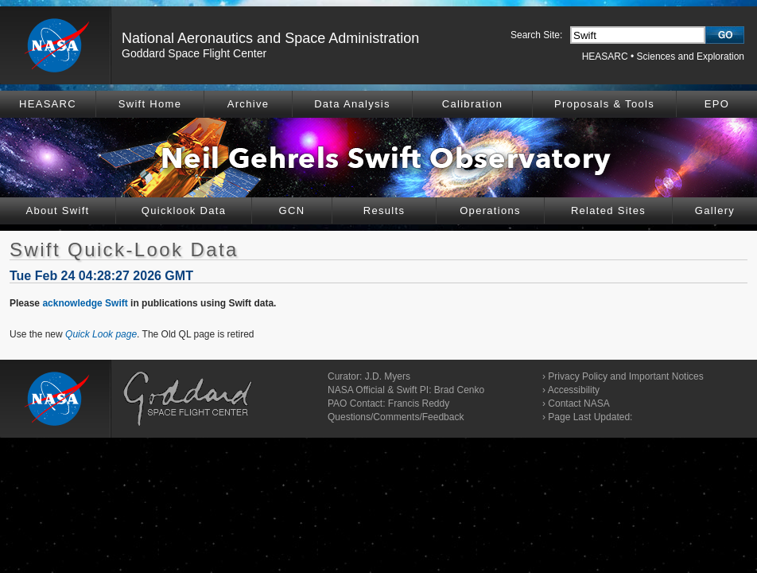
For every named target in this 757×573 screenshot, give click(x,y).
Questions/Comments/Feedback (396, 417)
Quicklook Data (184, 210)
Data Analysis (352, 104)
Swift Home (149, 104)
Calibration (472, 104)
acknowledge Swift (84, 303)
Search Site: (536, 35)
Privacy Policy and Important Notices (625, 376)
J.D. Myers (387, 376)
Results (384, 210)
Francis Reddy (418, 403)
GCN (292, 210)
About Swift (57, 210)
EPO (717, 104)
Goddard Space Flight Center (194, 53)
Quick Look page (101, 334)
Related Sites (608, 210)
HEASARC (605, 56)
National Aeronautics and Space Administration (270, 38)
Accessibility (574, 390)
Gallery (715, 210)
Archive (248, 104)
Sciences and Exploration (690, 56)
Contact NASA (578, 403)
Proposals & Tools (604, 104)
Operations (490, 210)
